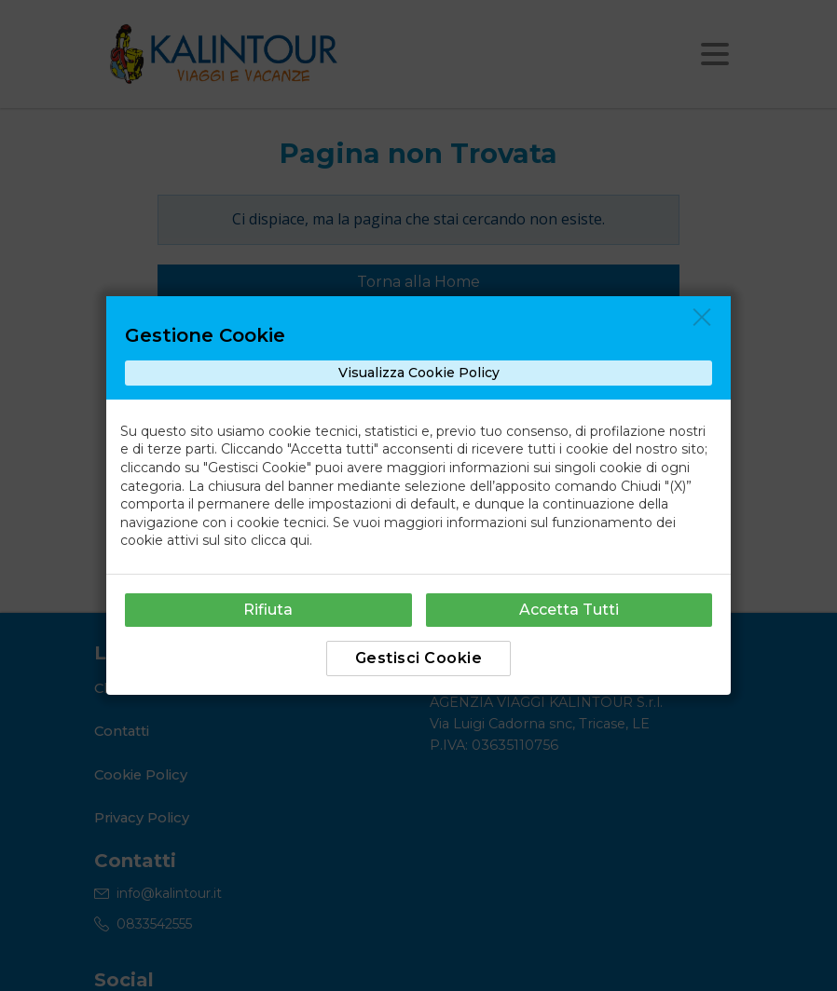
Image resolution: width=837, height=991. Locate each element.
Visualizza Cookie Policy (419, 372)
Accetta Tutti (569, 609)
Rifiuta (268, 609)
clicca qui (280, 540)
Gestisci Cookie (419, 658)
